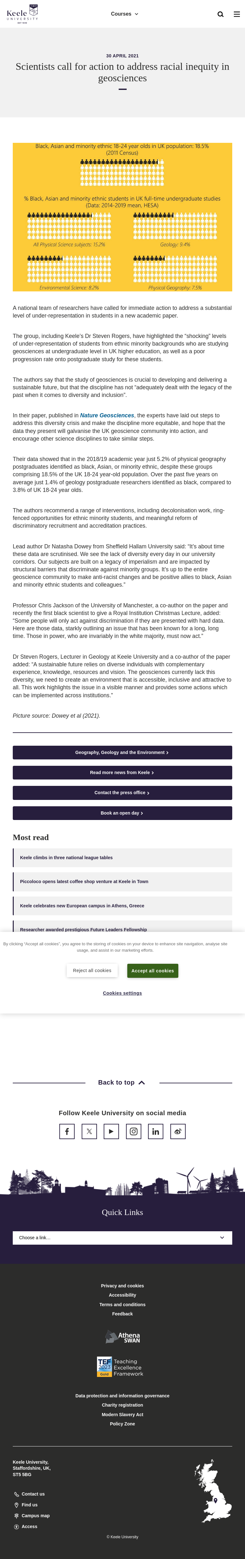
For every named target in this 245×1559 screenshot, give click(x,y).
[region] (122, 973)
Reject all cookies (92, 970)
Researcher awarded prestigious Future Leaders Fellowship (83, 929)
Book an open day (123, 813)
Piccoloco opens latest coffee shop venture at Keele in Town (84, 881)
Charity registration (122, 1405)
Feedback (122, 1313)
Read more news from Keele (122, 772)
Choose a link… (122, 1237)
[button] (220, 13)
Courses (125, 13)
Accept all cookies (153, 970)
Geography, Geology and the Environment (122, 752)
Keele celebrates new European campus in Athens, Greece (82, 905)
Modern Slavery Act (122, 1414)
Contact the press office (122, 792)
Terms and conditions (122, 1304)
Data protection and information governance (123, 1395)
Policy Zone (122, 1423)
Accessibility (23, 31)
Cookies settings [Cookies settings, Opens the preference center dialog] (122, 992)
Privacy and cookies (122, 1285)
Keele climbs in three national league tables (66, 857)
